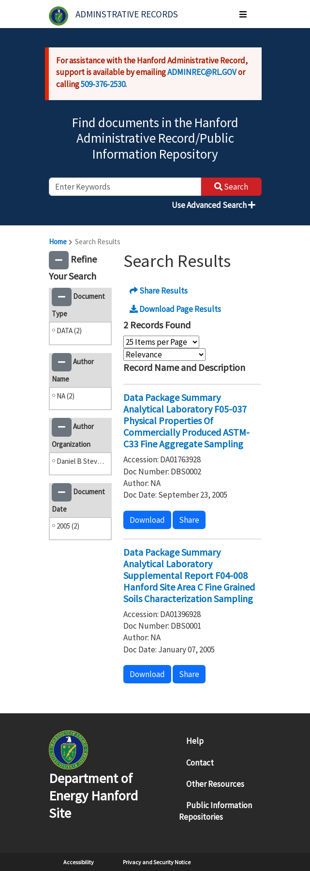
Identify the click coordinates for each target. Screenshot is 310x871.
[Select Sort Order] (164, 354)
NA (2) (65, 395)
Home (58, 241)
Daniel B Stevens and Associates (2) (82, 461)
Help (195, 741)
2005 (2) (68, 526)
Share (189, 520)
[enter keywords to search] (125, 186)
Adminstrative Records (126, 14)
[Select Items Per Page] (161, 342)
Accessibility (78, 862)
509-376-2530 (103, 84)
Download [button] (147, 520)
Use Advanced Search (213, 205)
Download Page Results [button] (175, 309)
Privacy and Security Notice (157, 862)
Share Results (159, 290)
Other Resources (215, 784)
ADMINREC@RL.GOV (201, 72)
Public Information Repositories (215, 811)
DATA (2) (69, 330)
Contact (200, 762)
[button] (59, 260)
